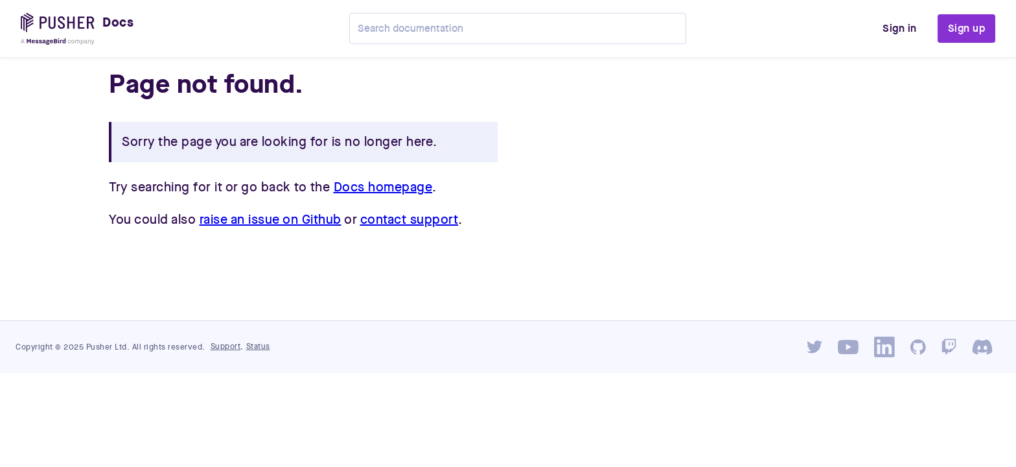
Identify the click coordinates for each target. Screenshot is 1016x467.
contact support (409, 219)
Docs (117, 22)
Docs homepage (383, 187)
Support (226, 346)
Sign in (900, 28)
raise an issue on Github (270, 219)
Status (258, 346)
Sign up (967, 28)
